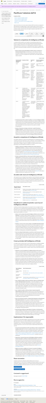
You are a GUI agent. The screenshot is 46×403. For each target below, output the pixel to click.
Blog (27, 401)
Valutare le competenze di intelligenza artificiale (20, 17)
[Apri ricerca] (42, 1)
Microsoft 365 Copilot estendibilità (38, 272)
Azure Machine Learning (26, 274)
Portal (37, 3)
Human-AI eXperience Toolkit (36, 332)
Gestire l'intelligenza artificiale (29, 355)
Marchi (27, 402)
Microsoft (37, 170)
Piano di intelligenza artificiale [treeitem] (6, 14)
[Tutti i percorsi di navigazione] (14, 10)
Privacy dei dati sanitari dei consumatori (6, 402)
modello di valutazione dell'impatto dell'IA (24, 332)
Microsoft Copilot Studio (26, 192)
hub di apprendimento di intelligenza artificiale (31, 151)
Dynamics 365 (28, 195)
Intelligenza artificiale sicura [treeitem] (5, 19)
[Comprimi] (11, 9)
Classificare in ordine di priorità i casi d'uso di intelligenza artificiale (23, 21)
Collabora (30, 401)
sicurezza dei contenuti (38, 277)
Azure (42, 195)
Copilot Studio (30, 272)
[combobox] (6, 11)
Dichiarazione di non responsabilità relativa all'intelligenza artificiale (10, 401)
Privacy (34, 401)
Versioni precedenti (22, 401)
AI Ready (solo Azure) (17, 366)
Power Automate (33, 195)
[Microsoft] (1, 1)
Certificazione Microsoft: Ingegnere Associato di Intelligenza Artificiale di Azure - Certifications (27, 389)
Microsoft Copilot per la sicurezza (30, 198)
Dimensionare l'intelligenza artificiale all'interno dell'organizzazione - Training (25, 385)
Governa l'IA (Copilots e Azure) (19, 369)
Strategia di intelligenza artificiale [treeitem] (6, 13)
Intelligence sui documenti (30, 278)
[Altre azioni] (44, 10)
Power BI (24, 195)
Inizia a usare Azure (41, 3)
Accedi (44, 1)
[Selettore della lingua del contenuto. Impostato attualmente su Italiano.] (3, 399)
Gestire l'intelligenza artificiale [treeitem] (6, 21)
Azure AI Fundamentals (24, 154)
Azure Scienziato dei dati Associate (33, 154)
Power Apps (40, 194)
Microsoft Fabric (39, 195)
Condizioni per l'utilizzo (16, 402)
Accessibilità (22, 402)
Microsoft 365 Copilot (33, 190)
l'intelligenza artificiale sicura (39, 355)
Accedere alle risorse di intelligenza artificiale (20, 20)
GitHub (37, 194)
